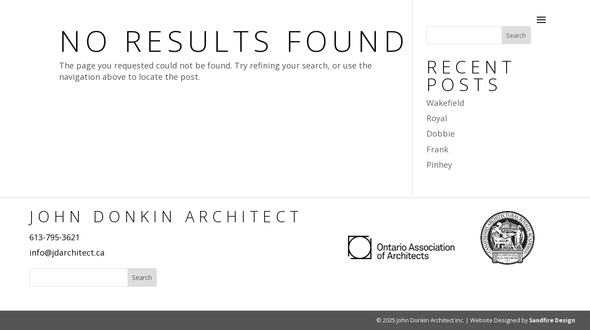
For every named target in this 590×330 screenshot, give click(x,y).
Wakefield (445, 102)
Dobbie (440, 133)
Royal (436, 118)
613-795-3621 (54, 237)
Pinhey (439, 164)
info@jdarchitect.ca (67, 252)
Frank (437, 149)
